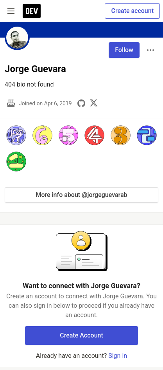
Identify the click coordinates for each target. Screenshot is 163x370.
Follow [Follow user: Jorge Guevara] (124, 50)
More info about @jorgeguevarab (81, 195)
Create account (132, 10)
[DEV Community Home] (31, 11)
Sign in (117, 355)
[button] (16, 135)
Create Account (81, 335)
